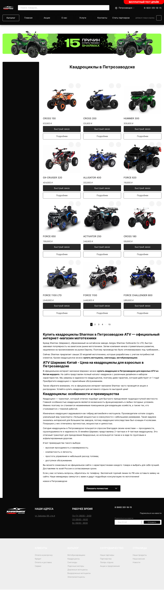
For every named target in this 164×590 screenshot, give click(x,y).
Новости (137, 562)
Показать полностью (102, 489)
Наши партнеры (107, 555)
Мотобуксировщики (77, 555)
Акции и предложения (110, 566)
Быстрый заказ (62, 129)
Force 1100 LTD (52, 295)
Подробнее (62, 136)
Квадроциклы (74, 559)
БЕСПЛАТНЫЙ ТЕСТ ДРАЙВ (144, 2)
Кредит (38, 559)
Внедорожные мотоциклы (80, 573)
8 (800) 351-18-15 (126, 507)
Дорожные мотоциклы (78, 570)
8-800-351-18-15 (152, 8)
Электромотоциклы (77, 577)
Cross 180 (130, 236)
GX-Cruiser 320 (52, 177)
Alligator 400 (92, 177)
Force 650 (49, 236)
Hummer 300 (131, 118)
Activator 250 (92, 236)
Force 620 (130, 177)
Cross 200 (89, 118)
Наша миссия (139, 559)
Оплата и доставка (44, 562)
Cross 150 (49, 118)
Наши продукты (140, 555)
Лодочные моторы (76, 566)
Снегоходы (73, 562)
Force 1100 (90, 295)
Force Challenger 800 (138, 295)
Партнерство (106, 559)
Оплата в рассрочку (44, 555)
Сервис (38, 566)
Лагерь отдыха (107, 562)
